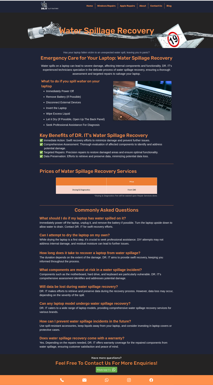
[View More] (62, 380)
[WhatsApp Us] (106, 370)
